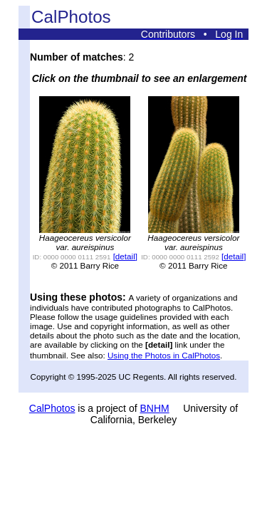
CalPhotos (52, 408)
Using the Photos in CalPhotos (164, 355)
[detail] (125, 256)
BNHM (154, 408)
